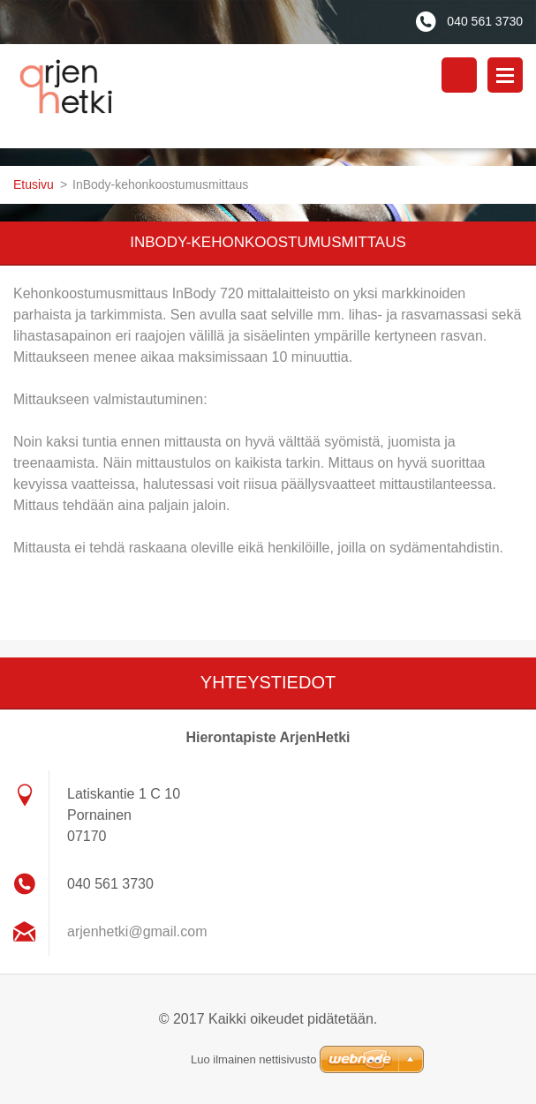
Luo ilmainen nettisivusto (253, 1059)
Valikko (505, 75)
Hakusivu (459, 75)
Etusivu (33, 184)
